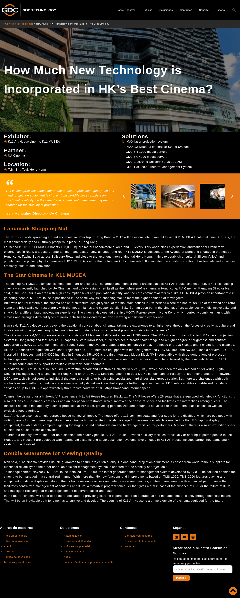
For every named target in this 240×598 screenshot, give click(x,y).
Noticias (147, 10)
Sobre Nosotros (126, 10)
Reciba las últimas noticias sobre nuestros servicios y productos (200, 560)
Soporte (204, 10)
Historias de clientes (22, 24)
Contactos (186, 10)
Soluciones (166, 10)
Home (5, 24)
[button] (124, 196)
